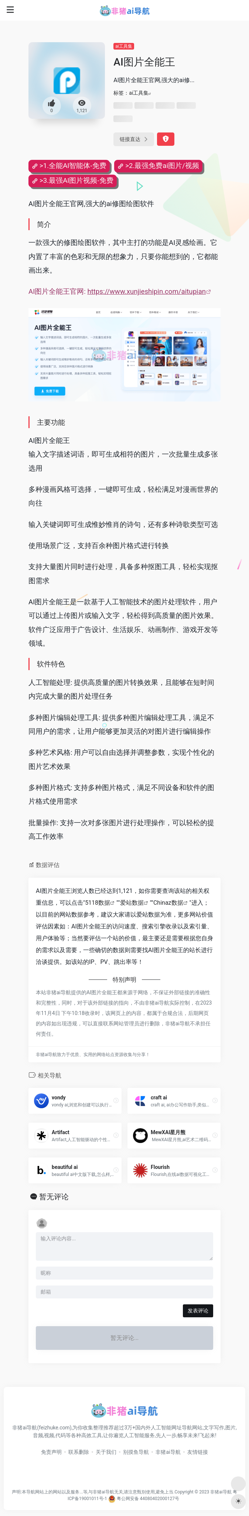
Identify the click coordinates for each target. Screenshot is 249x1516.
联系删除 (78, 1452)
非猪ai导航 (168, 1452)
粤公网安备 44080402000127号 (148, 1498)
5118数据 (97, 902)
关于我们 (106, 1452)
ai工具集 (123, 46)
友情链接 (197, 1452)
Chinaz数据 (168, 902)
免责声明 (51, 1452)
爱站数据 (132, 902)
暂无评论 (54, 1196)
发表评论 (198, 1311)
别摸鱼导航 (136, 1452)
